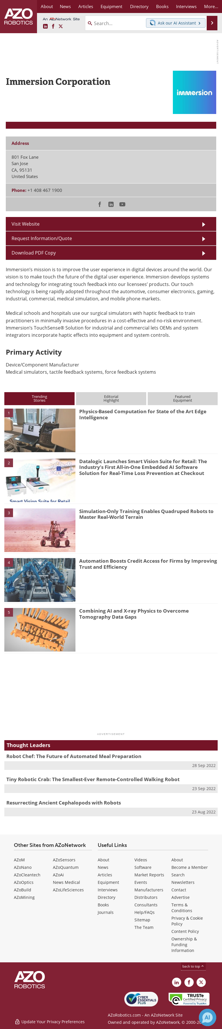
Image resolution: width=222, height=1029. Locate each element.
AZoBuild (22, 890)
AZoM (19, 860)
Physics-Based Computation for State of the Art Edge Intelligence (142, 414)
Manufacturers (148, 890)
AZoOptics (24, 882)
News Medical (66, 882)
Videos (140, 860)
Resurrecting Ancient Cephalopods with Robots (63, 802)
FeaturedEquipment (182, 398)
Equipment (108, 882)
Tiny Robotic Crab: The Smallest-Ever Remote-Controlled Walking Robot (93, 779)
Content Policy (185, 931)
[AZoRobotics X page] (60, 26)
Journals (106, 912)
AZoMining (24, 897)
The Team (143, 927)
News (103, 867)
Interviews (108, 890)
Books (103, 905)
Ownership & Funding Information (184, 944)
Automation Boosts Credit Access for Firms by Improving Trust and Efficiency (148, 563)
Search (178, 875)
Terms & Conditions (181, 907)
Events (140, 882)
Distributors (146, 897)
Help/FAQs (144, 912)
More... (211, 6)
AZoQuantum (66, 867)
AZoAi (58, 875)
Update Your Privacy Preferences (49, 1021)
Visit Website (26, 224)
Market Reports (149, 875)
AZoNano (23, 867)
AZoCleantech (27, 875)
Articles (105, 875)
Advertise (180, 897)
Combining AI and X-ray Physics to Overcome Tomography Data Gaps (134, 613)
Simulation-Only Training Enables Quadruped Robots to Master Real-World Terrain (146, 514)
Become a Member (189, 867)
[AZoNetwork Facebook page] (53, 26)
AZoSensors (64, 860)
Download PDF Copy (34, 253)
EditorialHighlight (111, 398)
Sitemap (142, 920)
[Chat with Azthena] (207, 1017)
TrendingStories (39, 398)
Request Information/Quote (42, 238)
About (103, 860)
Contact (178, 890)
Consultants (146, 905)
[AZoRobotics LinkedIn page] (45, 26)
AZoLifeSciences (68, 890)
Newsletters (183, 882)
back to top (193, 966)
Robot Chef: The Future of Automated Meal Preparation (73, 756)
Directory (106, 897)
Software (142, 867)
